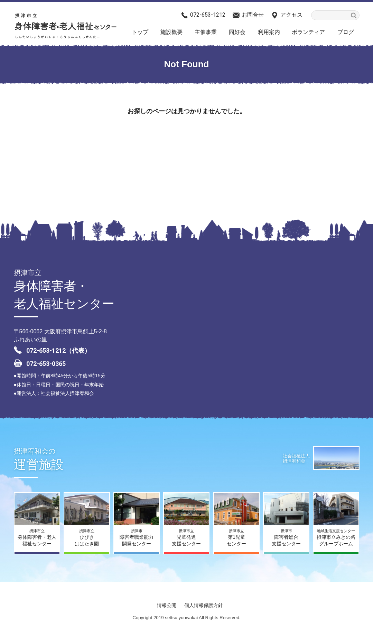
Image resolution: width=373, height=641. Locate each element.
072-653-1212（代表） (58, 350)
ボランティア (308, 32)
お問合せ (253, 15)
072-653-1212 (207, 14)
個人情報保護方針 (203, 605)
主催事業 (206, 32)
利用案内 (269, 32)
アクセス (291, 15)
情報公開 (166, 605)
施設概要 (171, 32)
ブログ (345, 32)
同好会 (237, 32)
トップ (140, 32)
